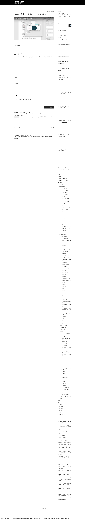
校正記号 (62, 414)
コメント (16, 60)
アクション (64, 188)
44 (53, 11)
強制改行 (63, 220)
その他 (63, 253)
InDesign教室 (64, 238)
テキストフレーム (66, 249)
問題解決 (63, 218)
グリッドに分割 (65, 201)
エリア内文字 (64, 194)
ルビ (64, 274)
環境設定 (63, 316)
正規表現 (63, 299)
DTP (16, 45)
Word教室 (63, 341)
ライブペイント (65, 213)
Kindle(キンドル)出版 (64, 325)
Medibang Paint (63, 178)
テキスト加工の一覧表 (62, 440)
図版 (64, 276)
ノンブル (65, 272)
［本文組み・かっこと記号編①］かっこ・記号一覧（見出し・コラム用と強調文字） (64, 453)
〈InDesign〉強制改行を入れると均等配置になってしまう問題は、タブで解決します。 (64, 484)
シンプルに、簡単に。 (62, 437)
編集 (58, 412)
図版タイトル (65, 278)
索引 (64, 288)
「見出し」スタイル (67, 354)
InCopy (61, 323)
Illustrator (62, 186)
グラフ (63, 196)
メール (16, 83)
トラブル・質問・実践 (64, 396)
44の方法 (63, 236)
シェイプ (63, 203)
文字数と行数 (64, 377)
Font (58, 402)
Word (18, 45)
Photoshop (62, 327)
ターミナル (62, 392)
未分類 (59, 410)
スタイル (63, 345)
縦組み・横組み (65, 387)
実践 (62, 295)
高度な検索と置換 (65, 389)
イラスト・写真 (63, 180)
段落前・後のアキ (65, 228)
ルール (63, 361)
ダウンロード (64, 169)
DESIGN (59, 176)
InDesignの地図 (61, 63)
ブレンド (63, 211)
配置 (62, 320)
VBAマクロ (64, 336)
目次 (64, 284)
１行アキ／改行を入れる (66, 333)
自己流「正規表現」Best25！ (63, 56)
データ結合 (64, 266)
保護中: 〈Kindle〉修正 (62, 491)
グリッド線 (64, 343)
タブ (62, 205)
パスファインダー (65, 207)
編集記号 (63, 385)
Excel (61, 184)
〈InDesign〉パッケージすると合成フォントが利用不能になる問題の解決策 (64, 479)
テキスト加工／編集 (64, 394)
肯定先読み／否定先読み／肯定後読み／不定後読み (66, 310)
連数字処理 (65, 264)
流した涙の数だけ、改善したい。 (64, 435)
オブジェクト (64, 243)
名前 (15, 77)
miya (61, 406)
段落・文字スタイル (66, 226)
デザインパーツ (65, 268)
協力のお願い (64, 365)
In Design (62, 234)
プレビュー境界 (65, 209)
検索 (58, 23)
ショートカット (65, 251)
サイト (15, 89)
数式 (62, 222)
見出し (64, 293)
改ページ (63, 373)
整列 (62, 224)
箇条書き (63, 230)
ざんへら (59, 404)
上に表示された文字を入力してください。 (23, 99)
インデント (64, 192)
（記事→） (62, 79)
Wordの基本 (60, 70)
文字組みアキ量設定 (67, 259)
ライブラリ (64, 215)
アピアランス (64, 190)
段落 (62, 379)
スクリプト (65, 255)
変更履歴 (63, 371)
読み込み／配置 (66, 262)
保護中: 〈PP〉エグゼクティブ (64, 464)
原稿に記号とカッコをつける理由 (64, 442)
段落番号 (63, 381)
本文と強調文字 (66, 280)
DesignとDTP (19, 2)
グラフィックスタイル (66, 198)
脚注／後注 (65, 290)
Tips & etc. (62, 329)
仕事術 (61, 408)
